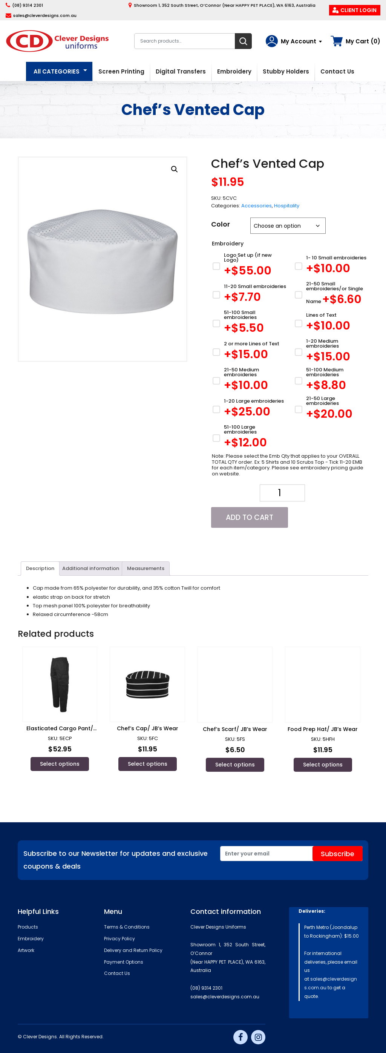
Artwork (26, 950)
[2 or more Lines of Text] (249, 352)
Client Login (358, 10)
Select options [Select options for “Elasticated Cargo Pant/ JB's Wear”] (60, 764)
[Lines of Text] (331, 323)
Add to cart (249, 517)
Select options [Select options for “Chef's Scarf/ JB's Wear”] (235, 764)
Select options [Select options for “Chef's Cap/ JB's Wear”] (147, 764)
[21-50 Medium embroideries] (249, 380)
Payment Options (123, 962)
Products (28, 927)
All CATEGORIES (57, 71)
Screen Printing (121, 71)
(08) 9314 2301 (27, 5)
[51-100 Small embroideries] (249, 323)
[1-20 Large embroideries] (249, 409)
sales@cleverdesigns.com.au (45, 15)
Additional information (90, 568)
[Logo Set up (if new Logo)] (249, 266)
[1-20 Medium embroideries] (331, 352)
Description (40, 568)
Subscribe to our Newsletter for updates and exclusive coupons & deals (115, 860)
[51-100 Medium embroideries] (331, 380)
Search (243, 41)
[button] (174, 169)
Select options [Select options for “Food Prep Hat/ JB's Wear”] (323, 764)
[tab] (40, 568)
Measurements (145, 568)
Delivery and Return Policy (133, 950)
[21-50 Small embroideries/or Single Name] (331, 294)
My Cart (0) (363, 41)
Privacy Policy (119, 938)
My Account (298, 41)
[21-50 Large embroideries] (331, 409)
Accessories (256, 205)
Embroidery (234, 71)
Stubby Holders (286, 71)
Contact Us (337, 71)
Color (220, 224)
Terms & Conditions (127, 927)
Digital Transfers (181, 71)
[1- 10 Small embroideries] (331, 266)
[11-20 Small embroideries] (249, 294)
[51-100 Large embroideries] (249, 438)
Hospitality (286, 205)
